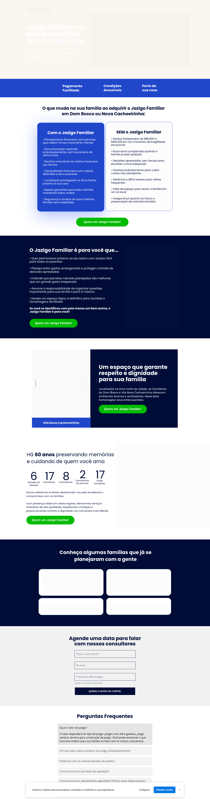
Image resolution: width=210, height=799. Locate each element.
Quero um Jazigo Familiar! (102, 222)
